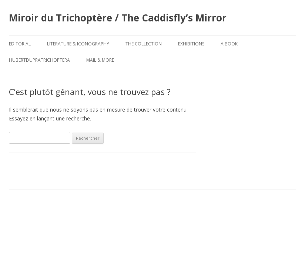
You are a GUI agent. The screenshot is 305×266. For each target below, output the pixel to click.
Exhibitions (191, 44)
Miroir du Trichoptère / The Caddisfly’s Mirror (118, 17)
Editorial (20, 44)
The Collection (143, 44)
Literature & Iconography (78, 44)
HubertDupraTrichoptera (39, 60)
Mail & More (100, 60)
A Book (229, 44)
